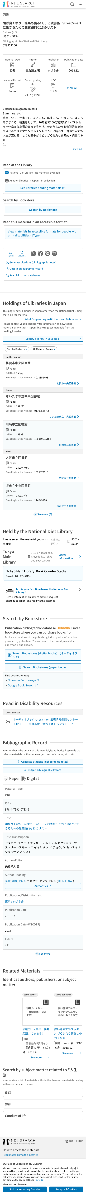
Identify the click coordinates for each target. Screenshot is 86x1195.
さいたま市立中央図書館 (64, 416)
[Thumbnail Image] (36, 1012)
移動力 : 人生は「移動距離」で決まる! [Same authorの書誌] (35, 1031)
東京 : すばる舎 (14, 901)
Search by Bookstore (43, 209)
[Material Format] (44, 349)
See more (40, 1057)
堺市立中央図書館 (68, 506)
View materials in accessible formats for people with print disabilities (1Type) (42, 233)
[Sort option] (17, 349)
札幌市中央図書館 (68, 383)
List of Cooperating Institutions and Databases (53, 319)
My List (10, 253)
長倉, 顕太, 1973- (15, 881)
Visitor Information (70, 556)
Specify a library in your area (54, 339)
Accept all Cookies (66, 1189)
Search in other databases (23, 275)
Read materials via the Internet (20, 1154)
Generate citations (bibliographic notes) (31, 262)
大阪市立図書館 (69, 478)
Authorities (43, 886)
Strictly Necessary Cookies (24, 1189)
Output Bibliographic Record (24, 268)
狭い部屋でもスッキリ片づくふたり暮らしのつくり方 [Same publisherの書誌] (68, 1033)
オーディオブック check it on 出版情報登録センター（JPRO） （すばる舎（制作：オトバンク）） (45, 721)
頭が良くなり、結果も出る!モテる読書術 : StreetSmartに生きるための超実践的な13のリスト (42, 826)
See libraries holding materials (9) (43, 188)
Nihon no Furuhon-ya (24, 680)
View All (72, 88)
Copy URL (22, 253)
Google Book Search (23, 685)
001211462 (65, 881)
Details (39, 1179)
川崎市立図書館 (69, 445)
